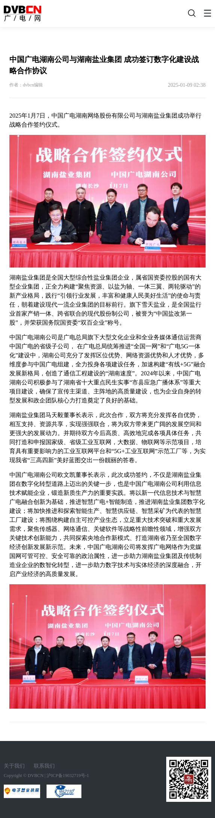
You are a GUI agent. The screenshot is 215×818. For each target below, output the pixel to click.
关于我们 (14, 766)
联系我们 (44, 766)
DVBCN (36, 775)
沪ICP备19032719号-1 (68, 775)
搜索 (190, 15)
